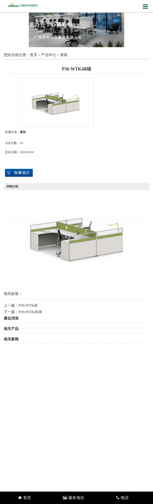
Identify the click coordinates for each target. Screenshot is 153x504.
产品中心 (48, 55)
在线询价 (19, 173)
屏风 (64, 55)
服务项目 (73, 498)
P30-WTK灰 (28, 305)
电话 (122, 498)
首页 (33, 55)
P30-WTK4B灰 (30, 312)
